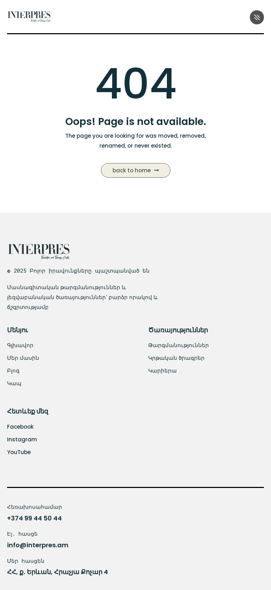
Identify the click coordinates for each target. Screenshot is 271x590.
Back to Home (136, 170)
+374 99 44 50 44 (34, 518)
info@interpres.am (37, 545)
